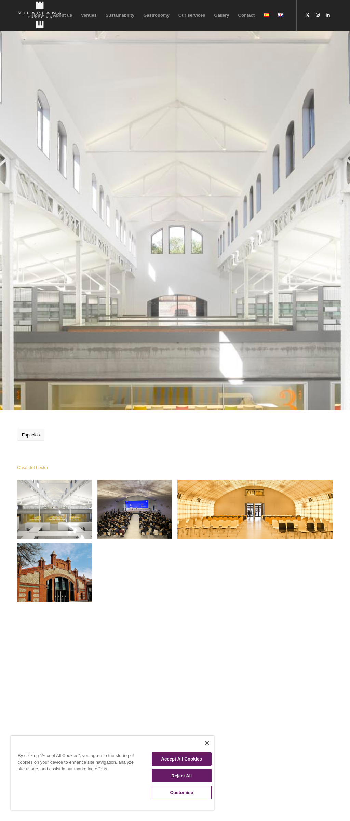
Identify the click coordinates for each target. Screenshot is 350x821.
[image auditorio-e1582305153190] (257, 512)
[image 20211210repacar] (137, 512)
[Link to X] (307, 15)
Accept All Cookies (181, 759)
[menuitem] (38, 15)
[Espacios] (30, 435)
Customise (181, 792)
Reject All (181, 775)
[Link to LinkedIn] (328, 15)
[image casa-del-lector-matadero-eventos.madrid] (57, 576)
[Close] (207, 743)
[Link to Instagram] (317, 15)
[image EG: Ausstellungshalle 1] (57, 512)
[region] (112, 773)
